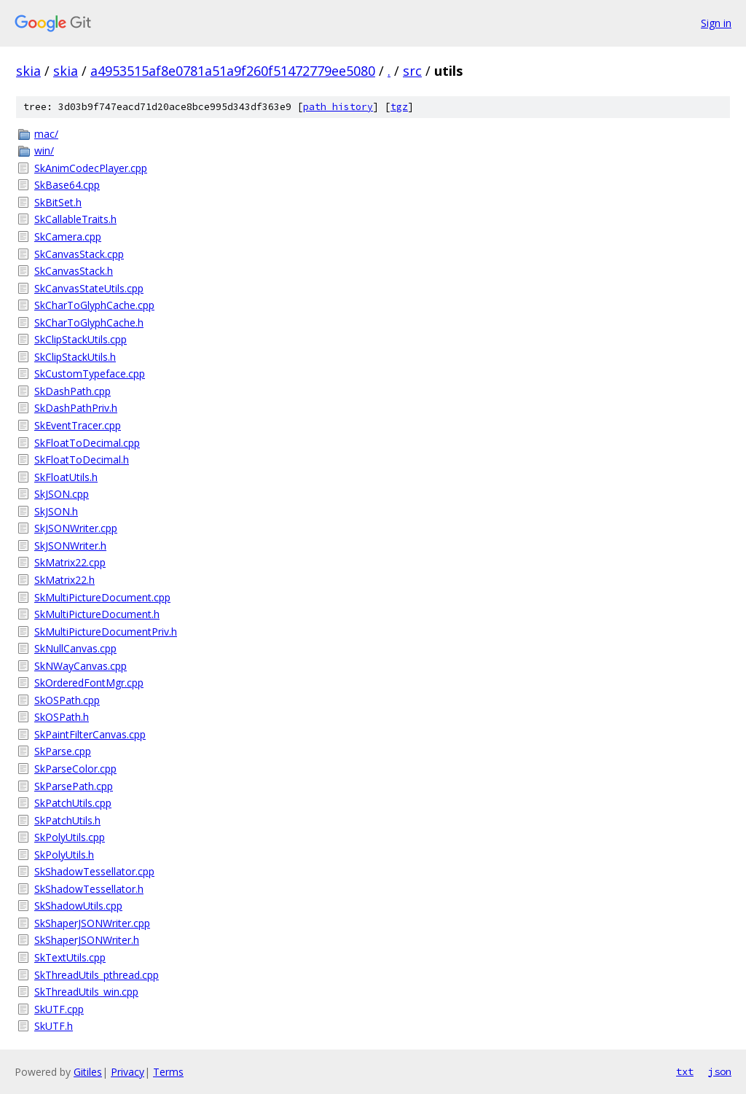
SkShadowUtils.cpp (78, 906)
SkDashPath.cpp (72, 391)
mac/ (46, 134)
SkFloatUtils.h (66, 477)
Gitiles (88, 1072)
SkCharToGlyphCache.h (89, 322)
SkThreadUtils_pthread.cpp (96, 975)
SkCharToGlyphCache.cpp (94, 305)
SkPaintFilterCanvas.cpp (90, 734)
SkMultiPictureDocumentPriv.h (105, 631)
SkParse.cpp (62, 751)
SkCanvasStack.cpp (79, 254)
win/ (44, 150)
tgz (399, 107)
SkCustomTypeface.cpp (89, 373)
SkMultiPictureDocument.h (97, 614)
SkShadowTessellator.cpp (94, 871)
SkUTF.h (53, 1026)
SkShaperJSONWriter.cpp (92, 923)
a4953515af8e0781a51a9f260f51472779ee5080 (232, 70)
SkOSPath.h (61, 717)
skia (28, 70)
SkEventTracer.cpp (77, 425)
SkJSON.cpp (61, 494)
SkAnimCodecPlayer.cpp (90, 168)
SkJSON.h (56, 511)
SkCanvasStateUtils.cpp (89, 288)
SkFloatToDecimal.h (81, 459)
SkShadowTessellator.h (89, 889)
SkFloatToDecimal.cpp (87, 443)
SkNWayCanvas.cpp (80, 666)
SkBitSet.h (58, 202)
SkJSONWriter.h (70, 545)
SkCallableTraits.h (75, 219)
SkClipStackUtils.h (75, 357)
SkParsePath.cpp (73, 786)
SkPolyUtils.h (64, 854)
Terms (168, 1072)
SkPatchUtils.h (67, 820)
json (719, 1071)
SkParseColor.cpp (75, 768)
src (412, 70)
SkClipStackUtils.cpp (80, 339)
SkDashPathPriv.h (75, 408)
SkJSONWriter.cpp (75, 528)
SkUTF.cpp (59, 1009)
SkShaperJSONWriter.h (86, 940)
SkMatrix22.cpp (70, 562)
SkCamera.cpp (67, 236)
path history (338, 107)
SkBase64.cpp (67, 185)
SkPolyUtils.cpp (69, 837)
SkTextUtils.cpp (70, 957)
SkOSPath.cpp (67, 700)
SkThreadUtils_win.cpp (86, 992)
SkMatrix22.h (64, 580)
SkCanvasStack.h (73, 271)
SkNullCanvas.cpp (75, 648)
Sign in (716, 23)
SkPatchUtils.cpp (72, 803)
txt (685, 1071)
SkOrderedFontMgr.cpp (89, 682)
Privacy (127, 1072)
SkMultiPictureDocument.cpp (102, 597)
